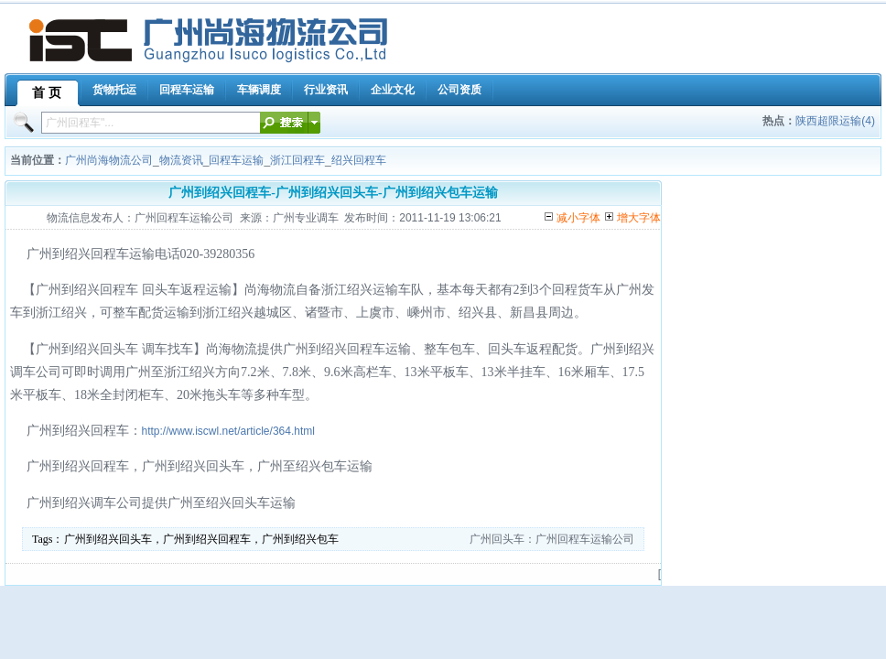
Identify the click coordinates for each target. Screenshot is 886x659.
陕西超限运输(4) (835, 120)
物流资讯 (181, 160)
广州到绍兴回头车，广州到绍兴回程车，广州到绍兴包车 (201, 539)
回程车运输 (236, 160)
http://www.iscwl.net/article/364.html (228, 431)
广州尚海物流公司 (109, 160)
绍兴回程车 (358, 160)
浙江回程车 (297, 160)
